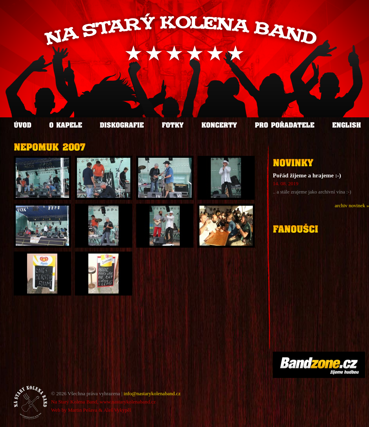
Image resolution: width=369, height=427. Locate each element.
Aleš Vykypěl (117, 410)
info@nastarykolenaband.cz (152, 393)
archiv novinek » (352, 205)
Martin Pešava (82, 410)
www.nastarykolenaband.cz (128, 402)
